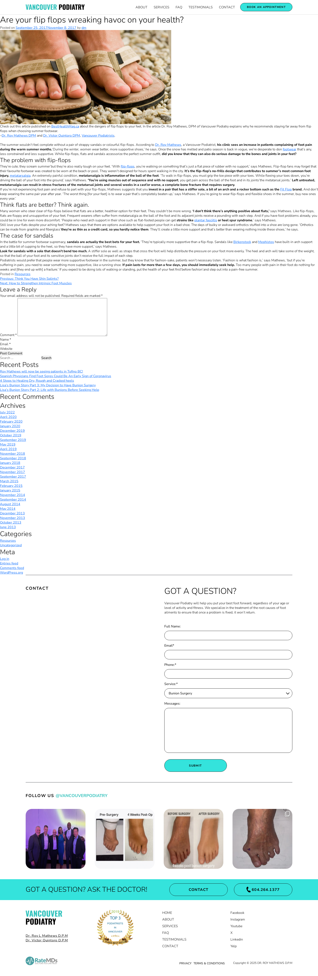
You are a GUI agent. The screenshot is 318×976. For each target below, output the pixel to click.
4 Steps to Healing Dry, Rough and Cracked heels (37, 380)
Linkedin (236, 939)
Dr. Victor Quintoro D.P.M (47, 940)
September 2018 (13, 458)
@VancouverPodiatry (81, 795)
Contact (227, 7)
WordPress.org (11, 572)
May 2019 (7, 444)
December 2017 (12, 467)
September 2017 (13, 476)
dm (84, 27)
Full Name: (172, 626)
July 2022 (7, 412)
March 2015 (9, 481)
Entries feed (9, 563)
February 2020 (11, 421)
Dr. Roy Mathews (168, 144)
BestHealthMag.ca (65, 126)
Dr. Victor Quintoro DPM (61, 135)
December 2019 (12, 430)
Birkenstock (242, 242)
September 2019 (13, 440)
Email (5, 344)
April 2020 (8, 417)
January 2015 (10, 490)
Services (161, 7)
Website (6, 348)
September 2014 (13, 499)
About (141, 7)
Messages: (172, 703)
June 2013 (8, 527)
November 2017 (12, 472)
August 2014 (10, 504)
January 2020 (10, 426)
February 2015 (11, 486)
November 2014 (12, 495)
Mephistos (266, 242)
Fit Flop (286, 189)
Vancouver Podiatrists (98, 135)
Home (167, 913)
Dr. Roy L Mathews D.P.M (47, 935)
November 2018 (12, 453)
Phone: (170, 664)
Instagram (237, 919)
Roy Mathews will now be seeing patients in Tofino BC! (41, 371)
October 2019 (10, 435)
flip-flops (127, 166)
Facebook (237, 913)
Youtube (236, 926)
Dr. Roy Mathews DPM (19, 135)
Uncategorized (11, 545)
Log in (4, 559)
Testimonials (201, 7)
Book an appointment (266, 7)
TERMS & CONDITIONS (209, 963)
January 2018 (10, 463)
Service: (171, 684)
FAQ (179, 7)
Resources (22, 274)
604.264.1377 (263, 889)
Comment (8, 335)
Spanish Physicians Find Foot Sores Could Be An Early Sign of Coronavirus (55, 376)
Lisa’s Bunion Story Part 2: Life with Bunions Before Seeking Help (49, 390)
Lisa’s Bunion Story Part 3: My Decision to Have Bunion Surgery (48, 385)
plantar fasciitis (205, 220)
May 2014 (7, 508)
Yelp (233, 946)
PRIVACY (185, 963)
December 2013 (12, 513)
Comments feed (12, 568)
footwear (289, 149)
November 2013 (12, 518)
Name (5, 339)
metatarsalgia (20, 175)
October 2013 (10, 522)
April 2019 (8, 449)
